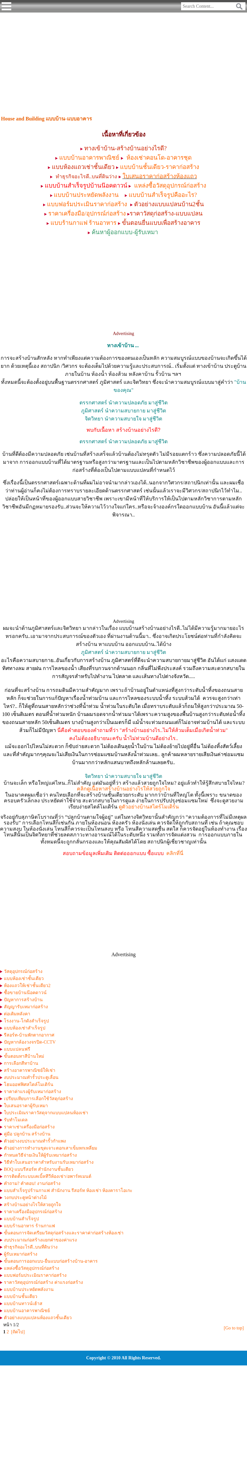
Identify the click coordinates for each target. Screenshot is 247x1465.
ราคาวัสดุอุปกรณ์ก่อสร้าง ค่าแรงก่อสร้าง (43, 1282)
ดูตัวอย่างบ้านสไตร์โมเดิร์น (149, 806)
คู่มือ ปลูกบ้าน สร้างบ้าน (27, 1134)
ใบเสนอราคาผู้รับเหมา (26, 1105)
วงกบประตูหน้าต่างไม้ (25, 1197)
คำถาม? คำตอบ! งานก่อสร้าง (32, 1183)
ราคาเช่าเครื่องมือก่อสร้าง (29, 1127)
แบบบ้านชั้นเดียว (20, 1296)
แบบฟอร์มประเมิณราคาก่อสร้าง (35, 1275)
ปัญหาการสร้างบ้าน (23, 999)
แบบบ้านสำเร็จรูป (21, 1218)
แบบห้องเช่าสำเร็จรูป (24, 1028)
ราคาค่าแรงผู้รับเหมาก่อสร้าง (32, 1091)
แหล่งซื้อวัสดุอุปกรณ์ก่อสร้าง (31, 1268)
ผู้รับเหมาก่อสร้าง (20, 1254)
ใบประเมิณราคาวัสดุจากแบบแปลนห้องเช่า (46, 1112)
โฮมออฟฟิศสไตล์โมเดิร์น (28, 1084)
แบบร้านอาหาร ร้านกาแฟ (29, 1225)
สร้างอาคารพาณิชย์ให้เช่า (29, 1070)
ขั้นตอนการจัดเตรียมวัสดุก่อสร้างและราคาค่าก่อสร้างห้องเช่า (64, 1233)
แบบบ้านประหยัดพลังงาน (29, 1289)
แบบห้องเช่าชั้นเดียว (24, 978)
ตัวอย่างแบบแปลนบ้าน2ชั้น (169, 204)
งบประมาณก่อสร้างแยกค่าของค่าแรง (40, 1240)
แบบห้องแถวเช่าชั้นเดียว (83, 166)
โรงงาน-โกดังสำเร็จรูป (26, 1021)
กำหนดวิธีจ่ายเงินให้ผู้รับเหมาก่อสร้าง (40, 1155)
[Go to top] (234, 1328)
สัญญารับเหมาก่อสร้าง (26, 1006)
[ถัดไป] (18, 1331)
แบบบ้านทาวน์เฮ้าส (23, 1303)
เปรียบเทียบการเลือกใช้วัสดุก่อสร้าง (38, 1098)
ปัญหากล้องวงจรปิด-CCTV (30, 1042)
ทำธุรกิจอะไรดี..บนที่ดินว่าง (31, 1247)
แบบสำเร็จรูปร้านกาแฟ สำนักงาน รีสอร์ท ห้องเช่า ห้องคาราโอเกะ (68, 1190)
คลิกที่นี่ (174, 853)
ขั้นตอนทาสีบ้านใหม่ (24, 1056)
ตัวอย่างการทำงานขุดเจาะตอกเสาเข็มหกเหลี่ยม (50, 1148)
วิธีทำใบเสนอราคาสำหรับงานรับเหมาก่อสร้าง (49, 1162)
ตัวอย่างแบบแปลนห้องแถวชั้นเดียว (38, 1317)
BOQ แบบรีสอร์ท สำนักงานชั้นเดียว (38, 1169)
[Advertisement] (123, 60)
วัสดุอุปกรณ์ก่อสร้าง (23, 971)
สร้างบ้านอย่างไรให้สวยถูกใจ (32, 1204)
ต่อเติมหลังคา (17, 1013)
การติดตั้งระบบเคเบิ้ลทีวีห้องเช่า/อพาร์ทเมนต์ (47, 1176)
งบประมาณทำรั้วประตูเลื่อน (31, 1077)
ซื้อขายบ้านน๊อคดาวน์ (25, 992)
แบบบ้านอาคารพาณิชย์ (27, 1310)
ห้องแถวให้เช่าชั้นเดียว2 (27, 985)
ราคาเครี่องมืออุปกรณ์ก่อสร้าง (33, 1211)
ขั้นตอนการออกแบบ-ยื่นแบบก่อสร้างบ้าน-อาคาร (51, 1261)
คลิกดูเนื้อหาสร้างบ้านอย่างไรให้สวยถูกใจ (123, 788)
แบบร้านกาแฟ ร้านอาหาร (83, 222)
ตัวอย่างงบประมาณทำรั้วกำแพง (35, 1141)
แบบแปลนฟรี (17, 1049)
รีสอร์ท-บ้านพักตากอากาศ (29, 1035)
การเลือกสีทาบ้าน (21, 1063)
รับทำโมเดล (16, 1119)
